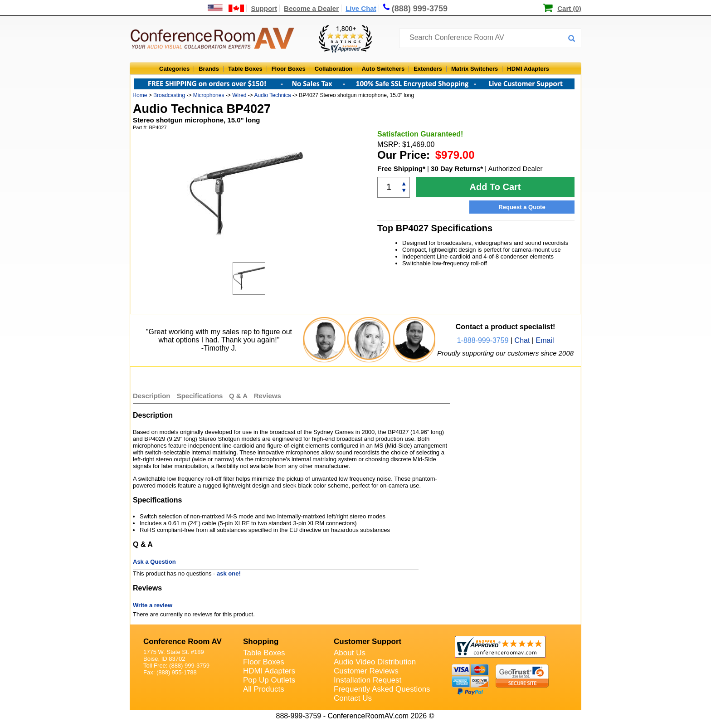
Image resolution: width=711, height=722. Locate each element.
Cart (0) (569, 8)
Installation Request (367, 680)
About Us (349, 653)
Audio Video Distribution (375, 662)
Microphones (208, 95)
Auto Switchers (383, 68)
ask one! (229, 573)
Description (151, 396)
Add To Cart (495, 187)
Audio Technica (272, 95)
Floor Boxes (289, 68)
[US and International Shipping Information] (226, 8)
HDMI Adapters (528, 68)
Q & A (239, 396)
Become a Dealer (311, 8)
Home (139, 95)
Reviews (267, 396)
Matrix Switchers (474, 68)
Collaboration (334, 68)
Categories (174, 68)
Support (264, 8)
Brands (209, 68)
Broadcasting (169, 95)
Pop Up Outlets (269, 680)
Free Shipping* (401, 168)
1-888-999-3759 (483, 340)
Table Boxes (245, 68)
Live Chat (361, 8)
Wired (239, 95)
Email (545, 340)
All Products (263, 689)
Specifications (200, 396)
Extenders (428, 68)
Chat (522, 340)
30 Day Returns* (457, 168)
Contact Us (353, 698)
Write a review (152, 605)
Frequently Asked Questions (382, 689)
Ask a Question (154, 561)
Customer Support (367, 641)
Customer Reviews (366, 671)
